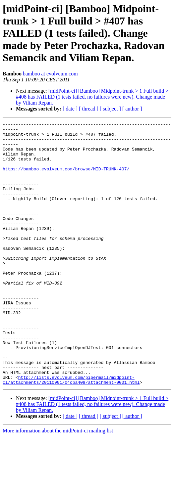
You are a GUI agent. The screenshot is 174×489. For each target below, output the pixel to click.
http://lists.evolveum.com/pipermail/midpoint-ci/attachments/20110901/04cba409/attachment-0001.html (71, 432)
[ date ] (70, 108)
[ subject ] (110, 108)
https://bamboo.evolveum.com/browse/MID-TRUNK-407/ (66, 179)
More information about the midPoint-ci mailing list (58, 483)
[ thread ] (88, 108)
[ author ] (132, 108)
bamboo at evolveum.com (50, 73)
